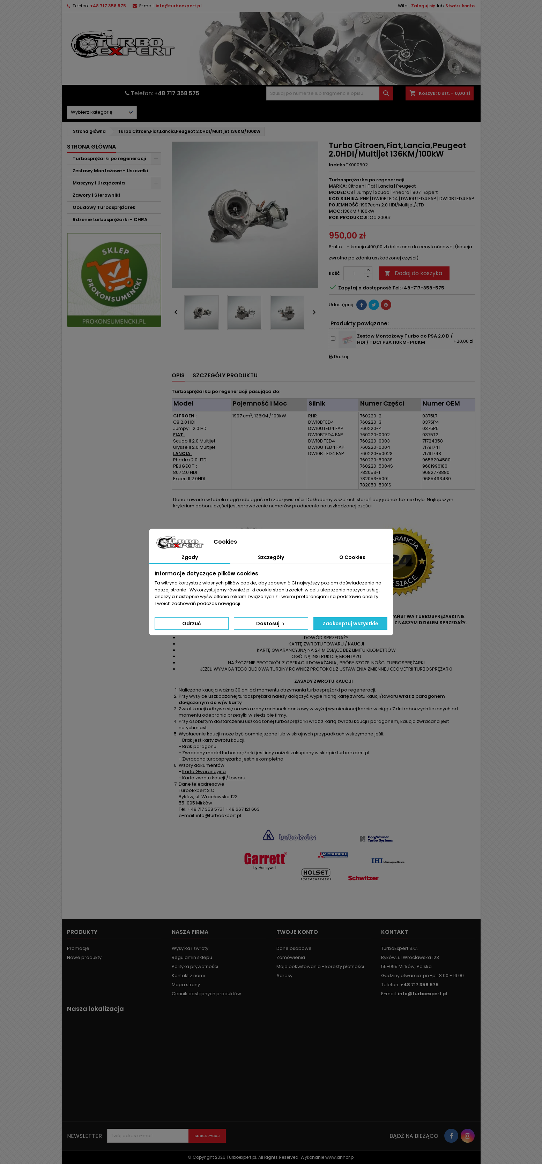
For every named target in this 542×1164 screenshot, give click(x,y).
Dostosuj (271, 623)
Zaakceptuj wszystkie (350, 623)
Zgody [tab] (189, 557)
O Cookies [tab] (352, 557)
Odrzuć (191, 623)
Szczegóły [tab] (271, 557)
